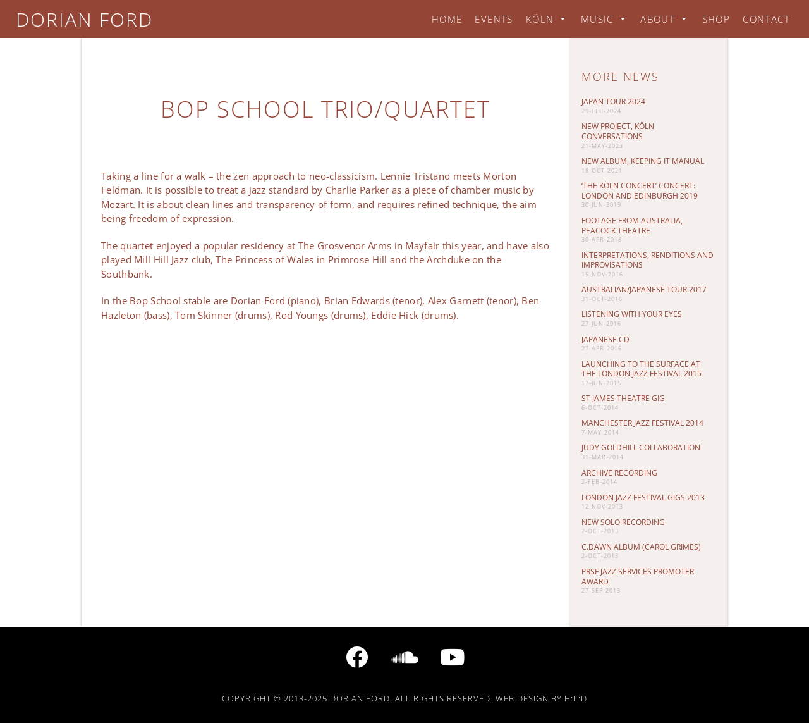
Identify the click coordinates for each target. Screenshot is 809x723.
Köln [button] (547, 19)
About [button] (664, 19)
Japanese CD (605, 339)
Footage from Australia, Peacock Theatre (632, 225)
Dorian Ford (84, 19)
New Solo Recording (623, 522)
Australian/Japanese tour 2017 (644, 289)
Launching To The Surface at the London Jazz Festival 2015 (641, 369)
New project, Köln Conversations (617, 131)
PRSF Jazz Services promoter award (637, 576)
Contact (766, 19)
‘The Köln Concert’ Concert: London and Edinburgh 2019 (639, 190)
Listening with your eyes (631, 314)
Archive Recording (619, 472)
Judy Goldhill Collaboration (640, 447)
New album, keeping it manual (642, 161)
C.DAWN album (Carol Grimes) (641, 546)
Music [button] (604, 19)
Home (447, 19)
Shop (716, 19)
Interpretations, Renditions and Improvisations (647, 260)
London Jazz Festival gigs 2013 (643, 497)
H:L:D (575, 698)
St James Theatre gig (623, 398)
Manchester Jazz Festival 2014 (642, 422)
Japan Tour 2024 (613, 101)
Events (494, 19)
